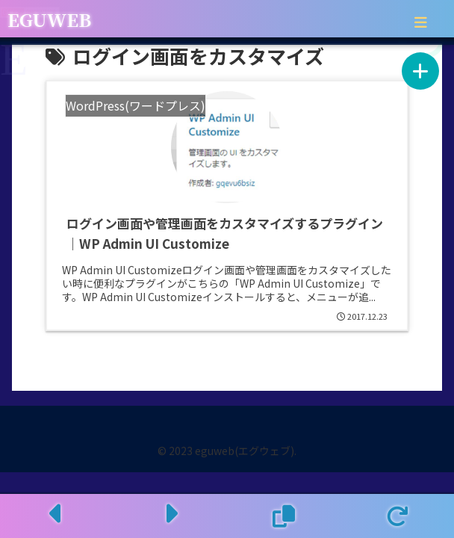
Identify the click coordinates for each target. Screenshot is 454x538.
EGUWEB (49, 19)
